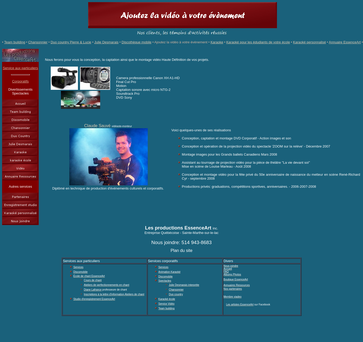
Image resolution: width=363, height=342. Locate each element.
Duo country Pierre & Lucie (70, 42)
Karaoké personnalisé (309, 42)
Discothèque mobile (136, 42)
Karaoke (217, 42)
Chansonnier (38, 42)
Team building (14, 42)
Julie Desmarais (106, 42)
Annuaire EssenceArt (345, 42)
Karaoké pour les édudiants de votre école (258, 42)
